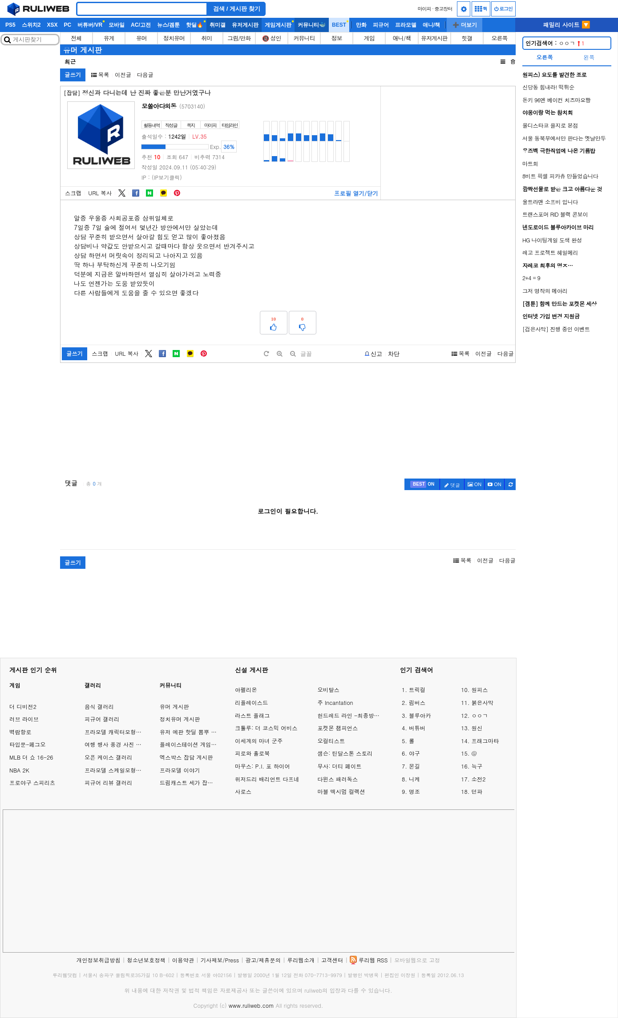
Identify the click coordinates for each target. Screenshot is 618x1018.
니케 (414, 779)
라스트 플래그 (252, 715)
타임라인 (230, 125)
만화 (361, 25)
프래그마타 (485, 740)
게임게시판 (278, 25)
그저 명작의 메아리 (544, 290)
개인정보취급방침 (99, 960)
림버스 (417, 702)
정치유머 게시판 (180, 719)
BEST (339, 25)
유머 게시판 (82, 49)
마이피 (424, 8)
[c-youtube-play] (495, 484)
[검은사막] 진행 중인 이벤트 (556, 329)
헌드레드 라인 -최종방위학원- (349, 715)
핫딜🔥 (194, 25)
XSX (52, 25)
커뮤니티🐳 (312, 25)
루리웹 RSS (373, 960)
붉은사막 (482, 702)
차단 (394, 353)
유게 (109, 38)
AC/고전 (141, 25)
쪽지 (191, 125)
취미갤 (218, 25)
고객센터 (332, 960)
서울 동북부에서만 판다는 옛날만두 (564, 138)
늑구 (476, 766)
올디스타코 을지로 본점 (550, 125)
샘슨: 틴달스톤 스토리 (344, 753)
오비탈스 (328, 689)
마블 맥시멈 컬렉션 (341, 791)
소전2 (478, 779)
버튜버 (417, 728)
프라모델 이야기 (180, 770)
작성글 (171, 125)
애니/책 (431, 25)
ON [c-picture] (475, 484)
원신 (476, 728)
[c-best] (422, 484)
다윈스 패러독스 (337, 779)
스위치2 (31, 25)
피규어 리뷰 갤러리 (108, 782)
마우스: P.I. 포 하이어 (262, 766)
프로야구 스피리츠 (32, 782)
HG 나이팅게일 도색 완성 (552, 240)
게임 (369, 38)
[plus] (279, 353)
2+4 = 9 (531, 278)
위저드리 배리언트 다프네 (267, 779)
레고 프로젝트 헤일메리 (550, 252)
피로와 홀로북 (252, 753)
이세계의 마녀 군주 (259, 740)
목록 (100, 74)
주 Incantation (335, 702)
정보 (336, 38)
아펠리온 (246, 689)
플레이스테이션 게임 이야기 (195, 744)
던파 (476, 791)
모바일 (117, 25)
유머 (141, 38)
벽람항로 (20, 732)
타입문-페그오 (27, 744)
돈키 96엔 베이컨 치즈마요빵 (556, 100)
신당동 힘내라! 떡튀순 (548, 87)
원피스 (479, 689)
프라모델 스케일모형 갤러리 (119, 770)
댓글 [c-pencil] (452, 485)
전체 (76, 38)
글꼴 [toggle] (306, 353)
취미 (206, 38)
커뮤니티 (304, 38)
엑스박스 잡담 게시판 (186, 757)
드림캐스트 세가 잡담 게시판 (195, 782)
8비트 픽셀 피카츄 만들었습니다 (560, 176)
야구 (414, 753)
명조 (414, 791)
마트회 (530, 163)
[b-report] (374, 354)
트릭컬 (417, 689)
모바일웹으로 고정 (417, 960)
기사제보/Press (220, 960)
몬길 (414, 766)
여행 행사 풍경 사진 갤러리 (119, 744)
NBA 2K (19, 770)
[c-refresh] (510, 484)
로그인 (503, 8)
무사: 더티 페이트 (339, 766)
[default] (266, 353)
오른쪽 (499, 38)
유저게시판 (245, 25)
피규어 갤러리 (102, 719)
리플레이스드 (251, 702)
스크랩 (73, 193)
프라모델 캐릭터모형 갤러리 (119, 732)
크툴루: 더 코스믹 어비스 (266, 728)
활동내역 (152, 125)
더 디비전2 (22, 706)
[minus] (292, 353)
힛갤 (466, 38)
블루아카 (420, 715)
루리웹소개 (301, 960)
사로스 (243, 791)
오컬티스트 (331, 740)
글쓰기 (73, 74)
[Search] (142, 9)
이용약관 (183, 960)
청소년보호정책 (146, 960)
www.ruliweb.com (251, 1005)
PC (67, 25)
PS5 (10, 25)
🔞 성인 (271, 38)
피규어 (381, 25)
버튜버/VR (89, 25)
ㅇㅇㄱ (555, 43)
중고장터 (443, 8)
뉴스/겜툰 (168, 25)
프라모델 (405, 25)
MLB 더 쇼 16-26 (31, 757)
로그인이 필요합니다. (288, 511)
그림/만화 (238, 38)
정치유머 (174, 38)
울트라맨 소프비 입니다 (550, 201)
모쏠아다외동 (158, 105)
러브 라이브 (24, 719)
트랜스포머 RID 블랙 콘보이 (555, 214)
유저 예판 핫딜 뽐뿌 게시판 (194, 732)
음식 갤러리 (99, 706)
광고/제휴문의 (263, 960)
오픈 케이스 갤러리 (108, 757)
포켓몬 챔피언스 (337, 728)
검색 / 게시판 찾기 (236, 8)
